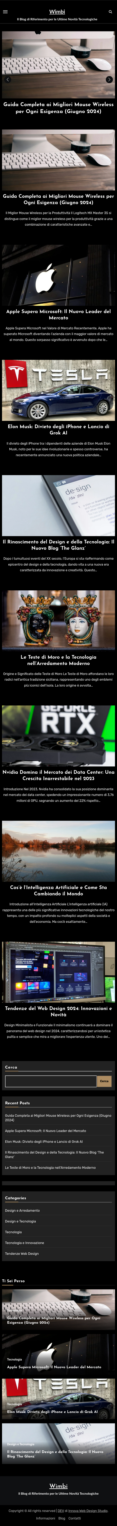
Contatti (74, 1518)
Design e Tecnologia (20, 1221)
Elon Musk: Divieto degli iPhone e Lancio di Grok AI (44, 1142)
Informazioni (45, 1518)
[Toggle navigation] (5, 11)
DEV (61, 1511)
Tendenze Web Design (22, 1254)
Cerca (11, 1068)
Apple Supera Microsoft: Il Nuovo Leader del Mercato (45, 1131)
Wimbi (57, 11)
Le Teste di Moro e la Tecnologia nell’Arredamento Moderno (50, 1168)
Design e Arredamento (22, 1211)
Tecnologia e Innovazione (24, 1243)
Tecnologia (13, 1232)
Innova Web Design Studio (88, 1511)
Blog (61, 1518)
